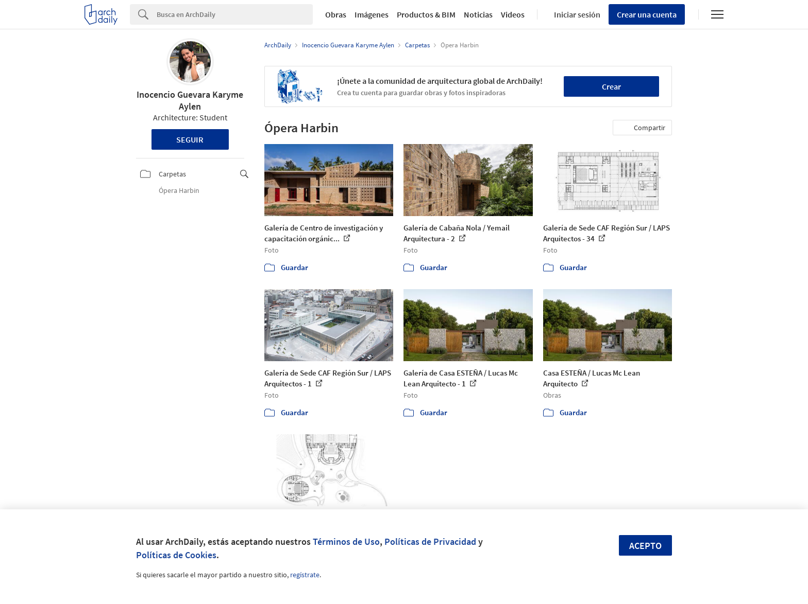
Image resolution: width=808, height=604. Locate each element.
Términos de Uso (346, 541)
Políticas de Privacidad (430, 541)
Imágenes (372, 14)
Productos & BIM (426, 14)
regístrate (304, 574)
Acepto (645, 546)
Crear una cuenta (647, 14)
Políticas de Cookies (176, 555)
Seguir (190, 139)
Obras (335, 14)
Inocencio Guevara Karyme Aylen (190, 100)
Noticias (478, 14)
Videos (513, 14)
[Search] (235, 14)
